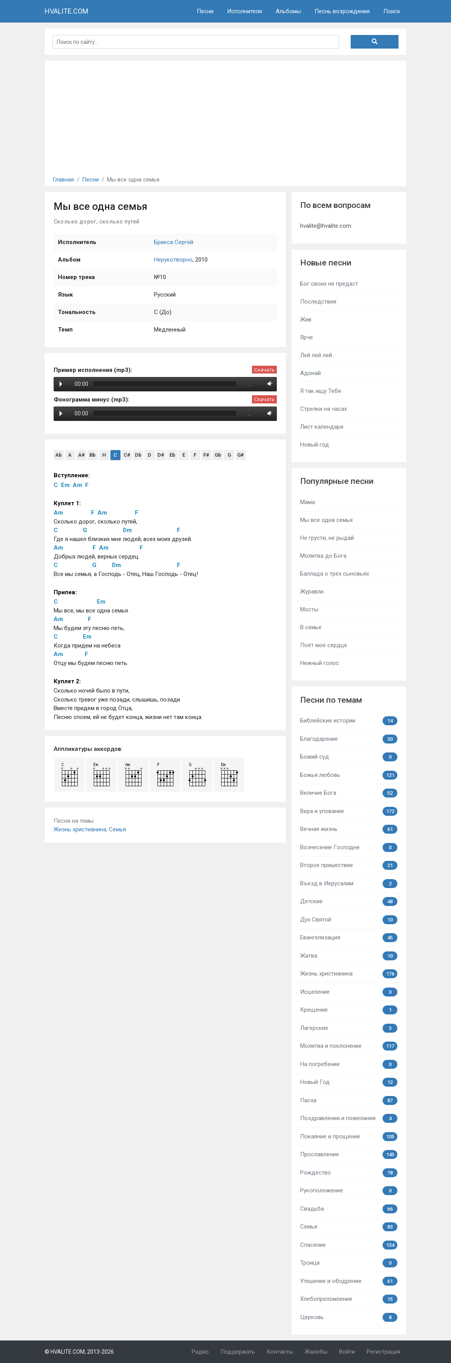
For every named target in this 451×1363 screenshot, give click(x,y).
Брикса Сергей (173, 242)
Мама (307, 502)
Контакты (280, 1351)
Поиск (391, 11)
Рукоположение (348, 1190)
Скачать (264, 370)
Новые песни (325, 262)
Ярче (306, 337)
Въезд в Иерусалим (348, 883)
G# (240, 455)
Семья (117, 829)
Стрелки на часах (323, 408)
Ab (58, 455)
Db (138, 455)
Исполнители (244, 11)
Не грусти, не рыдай (327, 537)
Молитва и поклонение (348, 1046)
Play (60, 384)
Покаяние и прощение (348, 1136)
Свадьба (348, 1208)
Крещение (348, 1009)
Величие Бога (348, 793)
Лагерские (348, 1028)
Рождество (348, 1172)
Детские (348, 901)
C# (127, 455)
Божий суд (348, 756)
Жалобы (316, 1351)
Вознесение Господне (348, 847)
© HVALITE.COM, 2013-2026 (79, 1352)
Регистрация (383, 1351)
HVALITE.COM (66, 11)
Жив (305, 319)
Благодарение (348, 739)
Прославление (348, 1154)
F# (206, 455)
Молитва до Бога (323, 555)
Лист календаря (321, 426)
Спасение (348, 1245)
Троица (348, 1262)
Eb (172, 455)
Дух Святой (348, 919)
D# (160, 455)
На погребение (348, 1064)
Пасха (348, 1100)
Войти (347, 1351)
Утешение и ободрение (348, 1281)
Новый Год (348, 1082)
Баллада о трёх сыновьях (334, 573)
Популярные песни (337, 481)
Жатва (348, 955)
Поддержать (237, 1351)
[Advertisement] (225, 115)
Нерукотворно (173, 259)
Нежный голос (319, 663)
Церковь (348, 1317)
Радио (200, 1351)
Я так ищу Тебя (320, 390)
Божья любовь (348, 775)
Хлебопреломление (348, 1299)
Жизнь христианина (80, 829)
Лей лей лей (316, 355)
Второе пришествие (348, 865)
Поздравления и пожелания (348, 1118)
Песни (205, 11)
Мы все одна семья (326, 520)
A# (81, 455)
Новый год (314, 444)
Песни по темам (331, 700)
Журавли (311, 591)
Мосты (309, 609)
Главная (63, 179)
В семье (311, 627)
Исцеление (348, 992)
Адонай (310, 373)
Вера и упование (348, 811)
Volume (268, 384)
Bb (92, 455)
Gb (218, 455)
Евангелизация (348, 937)
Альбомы (288, 11)
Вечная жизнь (348, 829)
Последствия (318, 301)
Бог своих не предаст (329, 283)
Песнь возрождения (342, 11)
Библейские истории (348, 720)
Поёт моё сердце (323, 645)
